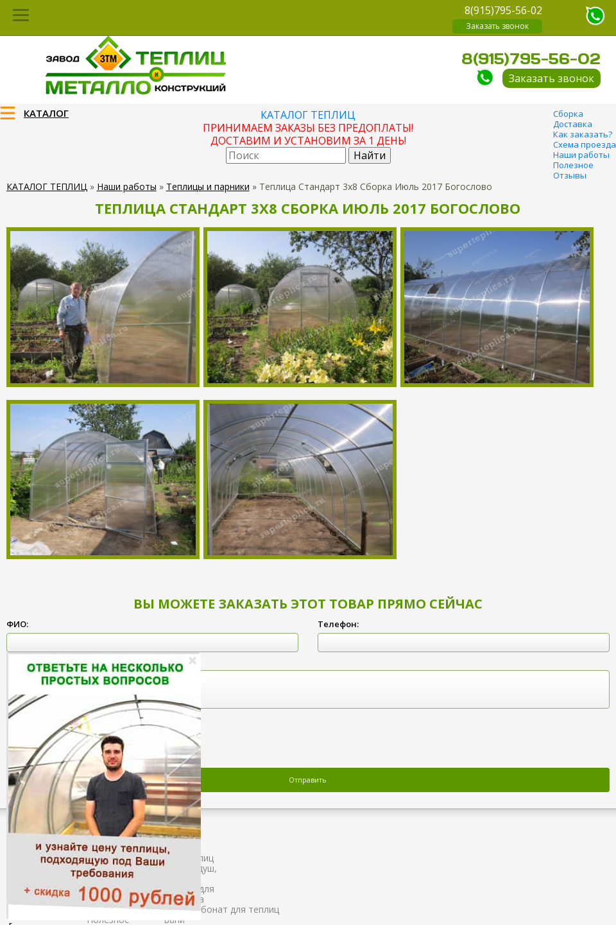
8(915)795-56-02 (503, 10)
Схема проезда (584, 144)
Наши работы (581, 154)
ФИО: (17, 624)
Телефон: (338, 624)
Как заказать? (582, 134)
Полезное (573, 165)
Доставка (572, 124)
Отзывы (569, 175)
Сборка (568, 113)
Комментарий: (37, 661)
